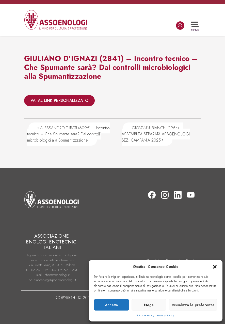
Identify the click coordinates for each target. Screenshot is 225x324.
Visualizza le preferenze (193, 305)
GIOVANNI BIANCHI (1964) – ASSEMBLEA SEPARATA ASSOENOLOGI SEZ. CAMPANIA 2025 (156, 134)
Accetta (111, 305)
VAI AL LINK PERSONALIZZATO (59, 100)
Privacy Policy (165, 315)
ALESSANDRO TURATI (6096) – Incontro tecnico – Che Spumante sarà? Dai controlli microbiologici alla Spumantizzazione (68, 134)
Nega (149, 305)
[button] (214, 266)
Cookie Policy (145, 315)
